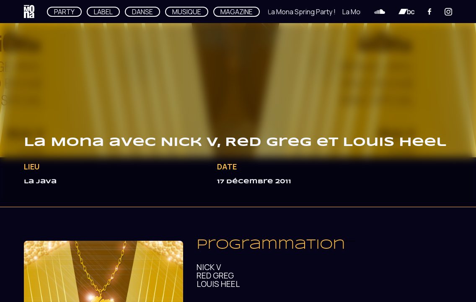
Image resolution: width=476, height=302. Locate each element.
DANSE (142, 11)
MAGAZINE (236, 11)
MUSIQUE (186, 11)
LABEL (103, 11)
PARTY (64, 11)
